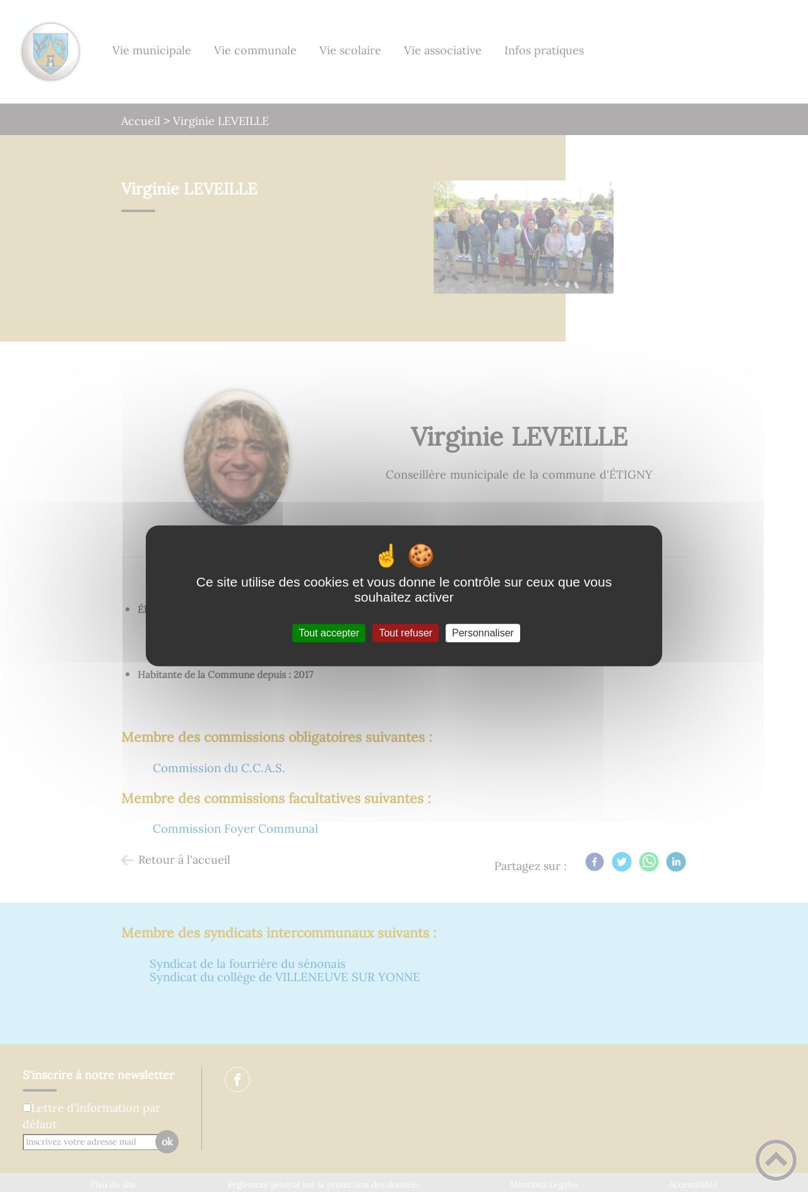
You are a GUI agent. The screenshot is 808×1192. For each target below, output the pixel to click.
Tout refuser (405, 633)
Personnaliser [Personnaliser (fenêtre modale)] (483, 633)
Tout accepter (329, 633)
